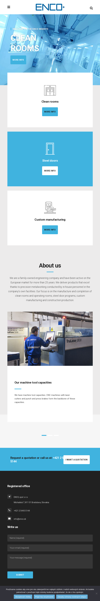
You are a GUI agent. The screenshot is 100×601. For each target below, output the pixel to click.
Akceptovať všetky (23, 597)
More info (23, 60)
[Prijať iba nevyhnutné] (96, 593)
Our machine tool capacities (33, 382)
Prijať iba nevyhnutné (44, 597)
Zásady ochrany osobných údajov (72, 597)
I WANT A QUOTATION (77, 460)
